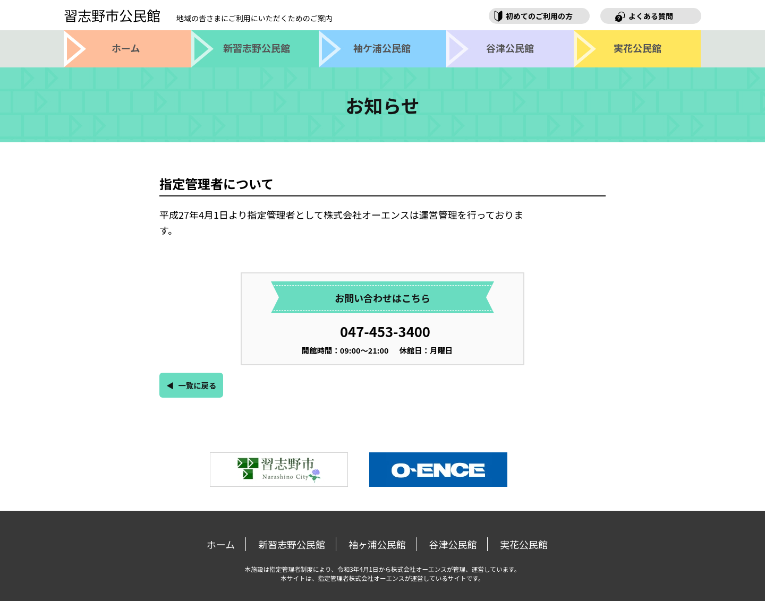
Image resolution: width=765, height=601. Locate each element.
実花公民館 (524, 544)
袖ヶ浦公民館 (377, 544)
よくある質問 (650, 16)
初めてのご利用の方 (539, 16)
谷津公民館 (453, 544)
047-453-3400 (385, 331)
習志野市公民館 (198, 15)
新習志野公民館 (291, 544)
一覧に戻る (197, 385)
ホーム (221, 544)
